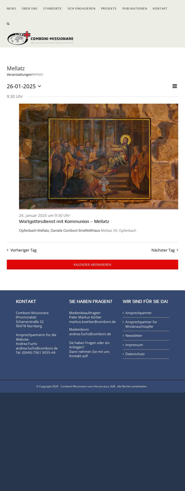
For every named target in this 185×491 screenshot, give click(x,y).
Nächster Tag (163, 250)
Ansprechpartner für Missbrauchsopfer (141, 324)
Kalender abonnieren (92, 264)
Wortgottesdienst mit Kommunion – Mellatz (64, 221)
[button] (8, 22)
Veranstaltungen (19, 74)
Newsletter (133, 335)
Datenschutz (135, 354)
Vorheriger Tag (23, 250)
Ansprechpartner (138, 313)
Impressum (134, 345)
